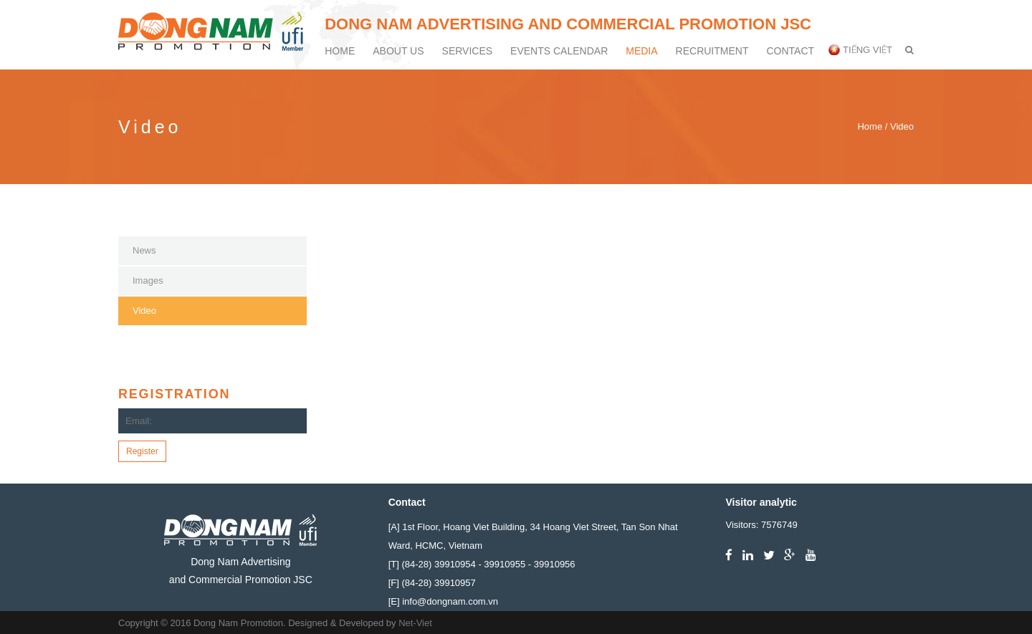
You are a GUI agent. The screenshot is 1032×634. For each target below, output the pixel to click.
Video (144, 310)
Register (142, 451)
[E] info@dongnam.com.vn (443, 601)
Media (641, 51)
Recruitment (712, 51)
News (144, 250)
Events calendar (559, 51)
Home (340, 51)
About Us (398, 51)
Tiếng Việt (867, 49)
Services (467, 51)
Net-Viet (415, 623)
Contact (790, 51)
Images (148, 280)
